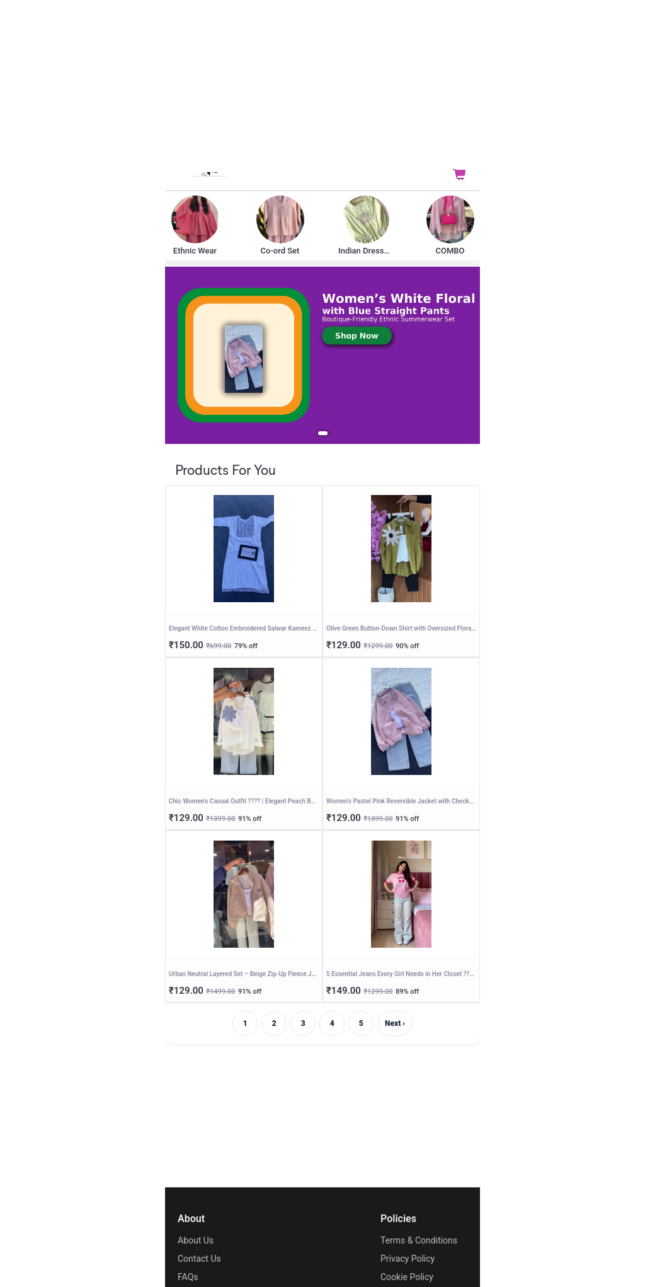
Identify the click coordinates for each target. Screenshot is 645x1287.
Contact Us (199, 1259)
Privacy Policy (407, 1259)
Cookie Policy (406, 1277)
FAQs (188, 1277)
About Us (196, 1240)
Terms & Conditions (418, 1240)
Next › (395, 1023)
